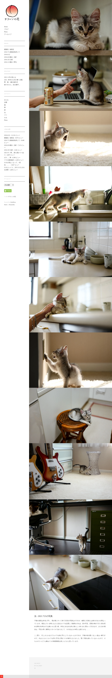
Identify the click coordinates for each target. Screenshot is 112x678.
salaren (39, 665)
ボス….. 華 (7, 157)
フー (5, 115)
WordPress (13, 202)
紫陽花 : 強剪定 (9, 49)
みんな (6, 100)
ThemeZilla (12, 204)
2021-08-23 (37, 663)
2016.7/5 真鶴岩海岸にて (12, 52)
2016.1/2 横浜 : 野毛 (10, 62)
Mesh (5, 204)
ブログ (6, 29)
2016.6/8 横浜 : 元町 (10, 57)
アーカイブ (7, 34)
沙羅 (5, 102)
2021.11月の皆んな (10, 77)
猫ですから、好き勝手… (12, 85)
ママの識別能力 (9, 160)
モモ (5, 117)
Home (6, 27)
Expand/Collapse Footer (1, 676)
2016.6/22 (7, 54)
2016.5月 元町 (8, 59)
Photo (6, 32)
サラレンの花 (12, 196)
